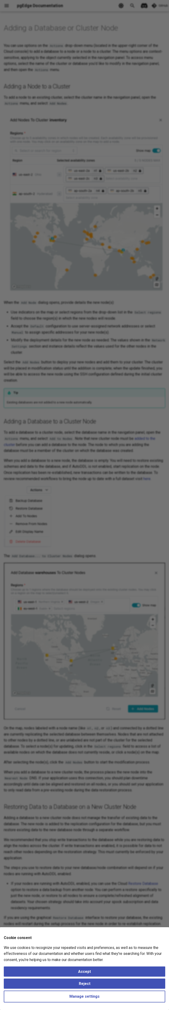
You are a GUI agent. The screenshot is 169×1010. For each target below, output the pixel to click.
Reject (84, 983)
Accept (84, 971)
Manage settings (84, 996)
